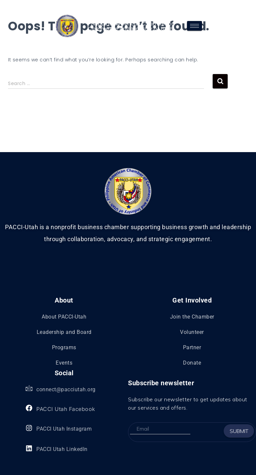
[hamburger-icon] (194, 26)
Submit (239, 431)
